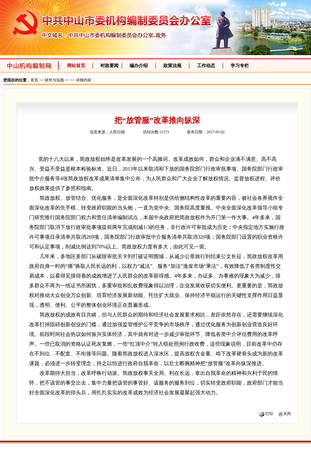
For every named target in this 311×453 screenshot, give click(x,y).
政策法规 (172, 65)
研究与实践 (54, 80)
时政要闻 (109, 65)
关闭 (287, 413)
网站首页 (76, 65)
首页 (34, 80)
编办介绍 (139, 65)
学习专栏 (240, 65)
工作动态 (206, 65)
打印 (269, 413)
